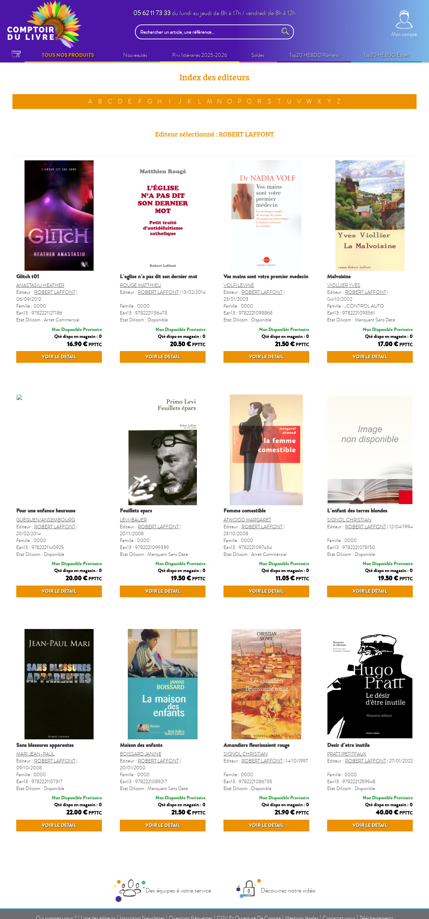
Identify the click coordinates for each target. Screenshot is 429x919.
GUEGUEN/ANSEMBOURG (45, 520)
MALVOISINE (339, 276)
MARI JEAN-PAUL (35, 754)
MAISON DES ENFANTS (141, 745)
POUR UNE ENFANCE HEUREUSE (45, 511)
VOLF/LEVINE (238, 285)
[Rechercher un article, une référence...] (208, 32)
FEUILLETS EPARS (136, 511)
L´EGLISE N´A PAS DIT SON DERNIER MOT (158, 276)
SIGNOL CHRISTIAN (349, 520)
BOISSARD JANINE (140, 754)
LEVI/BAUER (133, 520)
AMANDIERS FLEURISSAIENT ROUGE (256, 745)
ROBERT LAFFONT (54, 292)
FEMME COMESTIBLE (244, 511)
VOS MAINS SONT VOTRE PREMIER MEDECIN (265, 276)
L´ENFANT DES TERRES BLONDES (357, 511)
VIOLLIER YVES (343, 285)
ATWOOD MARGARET (247, 520)
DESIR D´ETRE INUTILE (348, 745)
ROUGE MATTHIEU (140, 285)
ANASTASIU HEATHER (40, 285)
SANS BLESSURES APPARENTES (45, 745)
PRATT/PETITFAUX (346, 754)
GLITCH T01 (27, 276)
